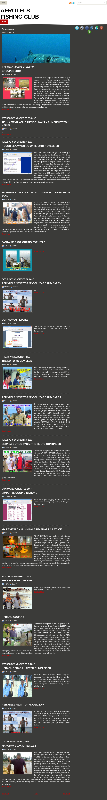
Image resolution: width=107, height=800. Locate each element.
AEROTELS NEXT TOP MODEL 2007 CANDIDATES (31, 283)
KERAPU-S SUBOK (13, 617)
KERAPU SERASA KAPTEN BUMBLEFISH (26, 668)
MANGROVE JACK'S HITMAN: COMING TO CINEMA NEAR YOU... (36, 194)
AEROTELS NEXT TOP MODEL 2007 (23, 704)
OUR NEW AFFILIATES (15, 319)
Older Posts (66, 794)
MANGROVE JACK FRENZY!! (19, 745)
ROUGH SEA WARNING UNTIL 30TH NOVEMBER (30, 146)
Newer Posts (5, 794)
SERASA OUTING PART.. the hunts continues (31, 444)
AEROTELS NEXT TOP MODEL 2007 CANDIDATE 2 (31, 397)
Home (4, 2)
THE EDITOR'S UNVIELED (17, 360)
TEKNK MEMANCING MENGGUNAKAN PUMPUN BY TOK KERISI (35, 124)
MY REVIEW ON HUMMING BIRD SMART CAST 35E (32, 529)
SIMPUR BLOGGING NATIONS (19, 493)
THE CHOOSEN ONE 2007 (17, 580)
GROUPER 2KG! (11, 71)
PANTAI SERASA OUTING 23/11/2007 (23, 242)
